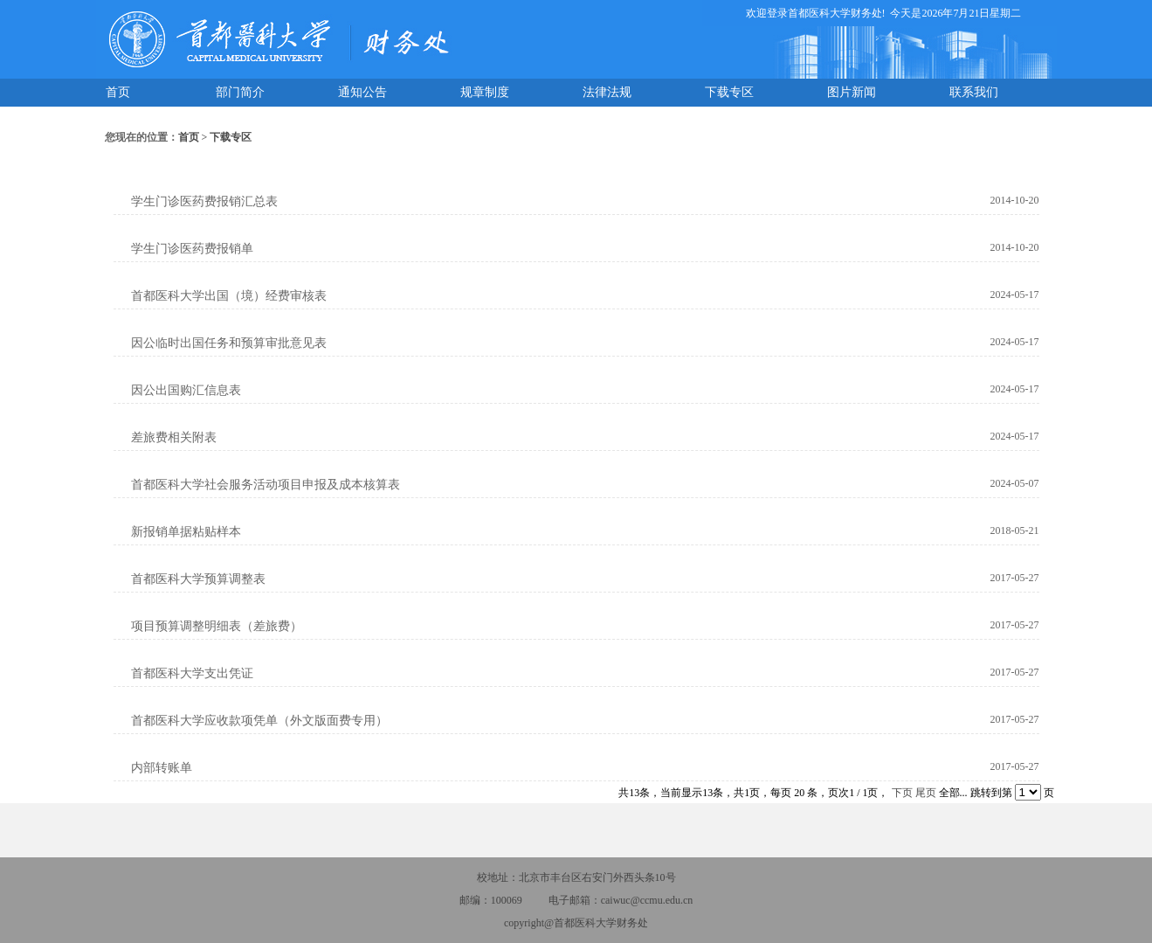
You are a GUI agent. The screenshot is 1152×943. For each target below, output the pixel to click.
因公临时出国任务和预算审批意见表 (229, 343)
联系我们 (973, 92)
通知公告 (362, 92)
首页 (118, 92)
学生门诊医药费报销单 (192, 248)
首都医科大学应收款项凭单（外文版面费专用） (259, 720)
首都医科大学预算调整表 (198, 579)
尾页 (925, 793)
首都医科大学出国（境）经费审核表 (229, 295)
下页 (902, 793)
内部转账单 (161, 767)
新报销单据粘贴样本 (186, 531)
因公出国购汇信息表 (186, 390)
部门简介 (240, 92)
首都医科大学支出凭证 (192, 673)
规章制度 (484, 92)
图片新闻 (851, 92)
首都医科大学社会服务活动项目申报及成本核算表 (265, 484)
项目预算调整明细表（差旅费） (216, 626)
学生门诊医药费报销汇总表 (204, 201)
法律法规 (607, 92)
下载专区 (729, 92)
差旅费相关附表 (174, 437)
